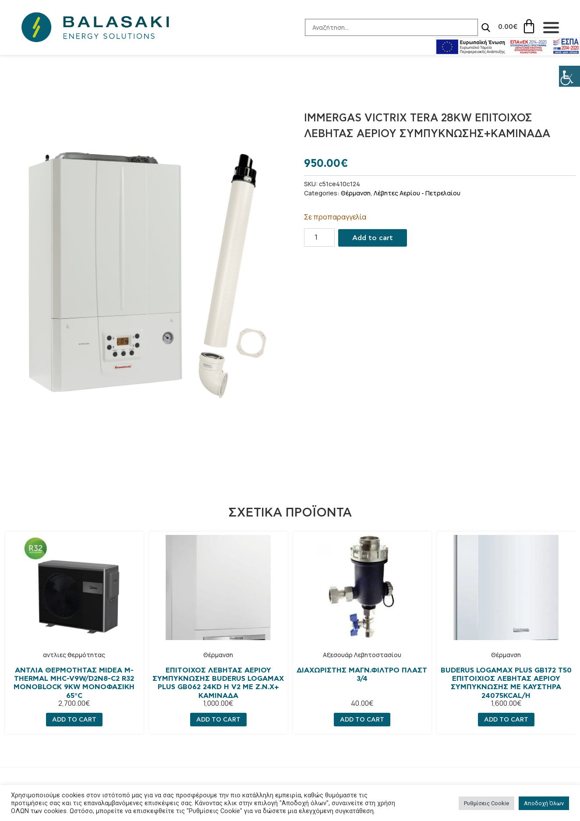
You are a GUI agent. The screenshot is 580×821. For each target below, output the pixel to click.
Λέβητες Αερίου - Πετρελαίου (417, 193)
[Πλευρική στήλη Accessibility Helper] (569, 76)
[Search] (479, 27)
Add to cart (372, 237)
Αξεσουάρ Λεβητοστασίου (362, 655)
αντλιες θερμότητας (74, 655)
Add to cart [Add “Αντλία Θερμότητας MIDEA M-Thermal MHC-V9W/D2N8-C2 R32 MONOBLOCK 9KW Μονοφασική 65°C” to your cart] (74, 719)
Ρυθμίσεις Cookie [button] (486, 803)
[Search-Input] (384, 27)
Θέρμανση (356, 193)
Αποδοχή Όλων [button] (544, 803)
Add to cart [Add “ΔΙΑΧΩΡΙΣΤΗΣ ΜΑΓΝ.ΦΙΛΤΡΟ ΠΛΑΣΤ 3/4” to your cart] (362, 719)
